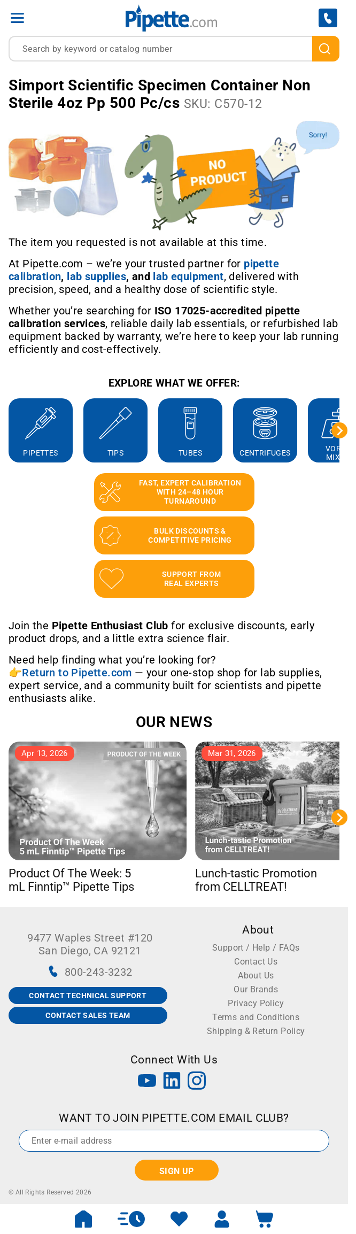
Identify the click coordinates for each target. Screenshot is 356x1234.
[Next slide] (339, 430)
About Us (256, 975)
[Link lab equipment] (188, 276)
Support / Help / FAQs (255, 948)
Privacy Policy (256, 1003)
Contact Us (255, 962)
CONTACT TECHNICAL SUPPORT (87, 995)
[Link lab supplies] (96, 276)
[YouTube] (147, 1081)
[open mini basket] (264, 1219)
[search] (325, 48)
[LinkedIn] (172, 1081)
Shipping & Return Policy (256, 1031)
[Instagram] (197, 1081)
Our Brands (256, 989)
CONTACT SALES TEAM (87, 1015)
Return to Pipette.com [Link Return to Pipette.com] (76, 672)
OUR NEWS (174, 722)
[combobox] (174, 48)
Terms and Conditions (255, 1017)
